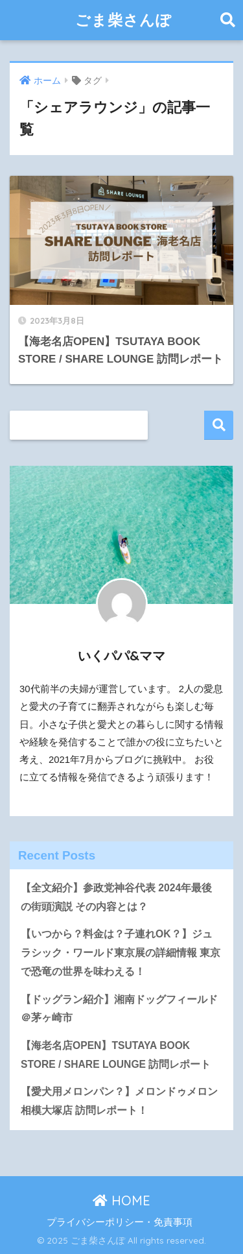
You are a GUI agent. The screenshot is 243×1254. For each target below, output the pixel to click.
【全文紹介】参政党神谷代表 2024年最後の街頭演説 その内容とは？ (116, 897)
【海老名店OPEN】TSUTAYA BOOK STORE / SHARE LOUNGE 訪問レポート (116, 1055)
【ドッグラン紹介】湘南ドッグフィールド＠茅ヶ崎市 (119, 1009)
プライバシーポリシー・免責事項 (119, 1222)
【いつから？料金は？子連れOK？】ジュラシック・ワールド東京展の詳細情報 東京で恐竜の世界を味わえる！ (120, 952)
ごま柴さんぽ (123, 19)
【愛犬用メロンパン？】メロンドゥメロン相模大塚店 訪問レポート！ (119, 1101)
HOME (121, 1200)
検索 (218, 425)
